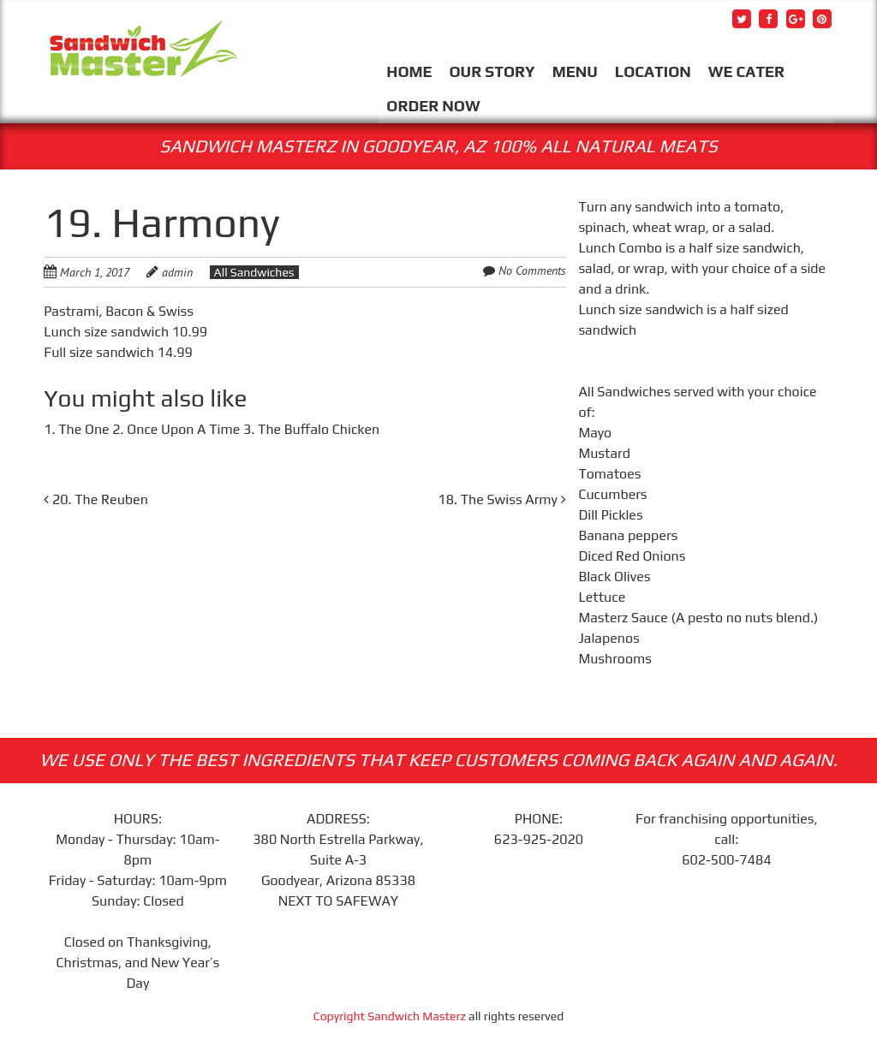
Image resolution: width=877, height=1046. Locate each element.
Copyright (340, 1016)
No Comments (532, 270)
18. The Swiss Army (501, 499)
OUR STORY (492, 71)
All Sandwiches (254, 272)
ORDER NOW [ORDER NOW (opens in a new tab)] (433, 106)
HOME (409, 71)
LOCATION (653, 71)
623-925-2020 (538, 839)
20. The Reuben (96, 499)
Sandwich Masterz (416, 1016)
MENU (575, 71)
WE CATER (746, 71)
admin (177, 272)
